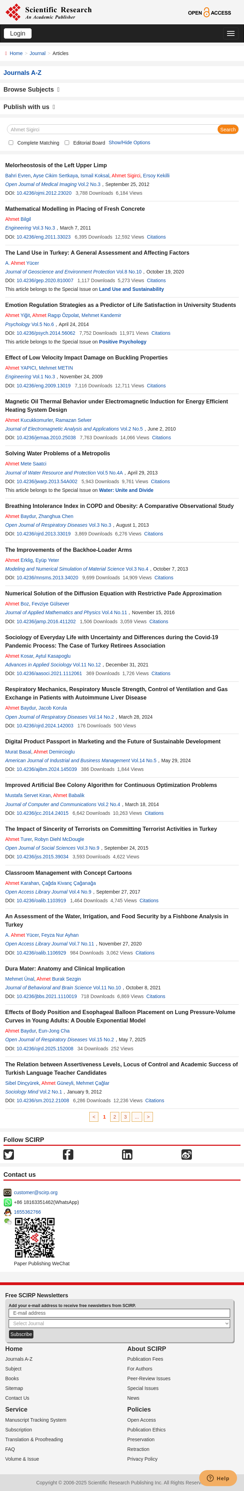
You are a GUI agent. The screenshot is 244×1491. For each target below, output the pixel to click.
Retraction (138, 1449)
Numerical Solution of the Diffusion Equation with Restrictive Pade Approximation (113, 593)
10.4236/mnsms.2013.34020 (47, 577)
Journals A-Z (19, 1359)
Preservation (141, 1439)
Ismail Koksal (95, 175)
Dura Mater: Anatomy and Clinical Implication (65, 969)
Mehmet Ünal (19, 979)
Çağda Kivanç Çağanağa (69, 883)
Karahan (22, 883)
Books (12, 1378)
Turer (18, 839)
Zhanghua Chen (56, 516)
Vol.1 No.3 (44, 376)
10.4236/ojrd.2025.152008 (45, 1048)
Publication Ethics (146, 1429)
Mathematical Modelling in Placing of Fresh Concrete (75, 209)
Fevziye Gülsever (50, 604)
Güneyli (57, 1083)
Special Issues (142, 1388)
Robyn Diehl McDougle (59, 839)
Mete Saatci (25, 463)
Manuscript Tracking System (35, 1420)
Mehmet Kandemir (101, 315)
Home (16, 53)
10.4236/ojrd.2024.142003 (45, 725)
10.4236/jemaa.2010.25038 (46, 437)
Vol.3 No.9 (88, 848)
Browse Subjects (31, 89)
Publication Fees (145, 1359)
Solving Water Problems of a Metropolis (57, 453)
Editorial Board (89, 143)
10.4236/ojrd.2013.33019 (44, 533)
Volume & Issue (22, 1459)
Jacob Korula (53, 708)
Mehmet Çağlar (92, 1083)
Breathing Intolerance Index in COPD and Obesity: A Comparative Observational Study (119, 506)
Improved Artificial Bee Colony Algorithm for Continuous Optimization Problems (111, 785)
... (137, 1117)
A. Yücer (22, 263)
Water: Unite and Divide (126, 490)
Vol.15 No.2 (101, 1039)
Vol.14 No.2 (101, 717)
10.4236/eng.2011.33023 (44, 237)
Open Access (141, 1420)
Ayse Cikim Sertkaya (55, 175)
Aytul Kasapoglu (53, 656)
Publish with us (29, 106)
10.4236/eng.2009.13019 (44, 385)
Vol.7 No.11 (81, 944)
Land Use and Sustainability (131, 289)
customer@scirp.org (35, 1192)
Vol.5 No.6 (42, 324)
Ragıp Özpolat (55, 315)
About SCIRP (146, 1348)
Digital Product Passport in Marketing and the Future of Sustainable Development (113, 741)
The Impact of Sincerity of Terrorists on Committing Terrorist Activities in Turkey (111, 829)
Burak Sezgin (58, 979)
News (133, 1398)
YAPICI (20, 368)
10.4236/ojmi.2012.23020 (44, 193)
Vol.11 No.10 (107, 987)
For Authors (139, 1369)
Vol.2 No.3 (89, 184)
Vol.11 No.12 (87, 664)
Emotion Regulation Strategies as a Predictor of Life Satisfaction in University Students (120, 305)
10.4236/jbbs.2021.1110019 (47, 996)
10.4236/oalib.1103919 (41, 900)
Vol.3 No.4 (137, 569)
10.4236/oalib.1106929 (41, 953)
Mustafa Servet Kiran (28, 795)
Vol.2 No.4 (109, 804)
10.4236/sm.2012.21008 (43, 1100)
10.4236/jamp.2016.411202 (46, 621)
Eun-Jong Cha (54, 1031)
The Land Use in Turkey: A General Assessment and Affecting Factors (97, 253)
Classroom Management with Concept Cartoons (68, 873)
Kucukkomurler (29, 420)
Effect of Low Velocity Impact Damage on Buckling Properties (86, 358)
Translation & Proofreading (34, 1439)
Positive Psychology (122, 342)
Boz (17, 604)
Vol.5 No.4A (110, 473)
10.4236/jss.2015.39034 (42, 856)
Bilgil (18, 219)
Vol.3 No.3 (44, 228)
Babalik (68, 795)
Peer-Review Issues (149, 1378)
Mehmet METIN (56, 368)
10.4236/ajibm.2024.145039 (47, 769)
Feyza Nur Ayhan (60, 935)
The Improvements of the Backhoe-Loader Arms (68, 550)
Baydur (20, 516)
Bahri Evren (18, 175)
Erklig (19, 560)
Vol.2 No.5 (131, 429)
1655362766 (27, 1212)
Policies (139, 1409)
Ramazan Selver (74, 420)
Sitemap (14, 1388)
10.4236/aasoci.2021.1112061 (49, 673)
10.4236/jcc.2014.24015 (42, 813)
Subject (13, 1369)
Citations (156, 237)
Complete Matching (38, 143)
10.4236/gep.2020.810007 (45, 280)
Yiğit (17, 315)
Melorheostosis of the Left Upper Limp (56, 165)
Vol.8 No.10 (128, 272)
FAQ (10, 1449)
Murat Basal (18, 752)
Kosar (19, 656)
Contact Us (17, 1398)
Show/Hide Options (129, 142)
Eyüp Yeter (47, 560)
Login (17, 33)
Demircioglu (54, 752)
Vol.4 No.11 (114, 612)
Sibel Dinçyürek (22, 1083)
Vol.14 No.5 (143, 760)
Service (16, 1409)
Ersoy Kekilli (156, 175)
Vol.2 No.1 (51, 1092)
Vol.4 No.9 (80, 892)
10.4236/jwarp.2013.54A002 (47, 481)
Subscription (18, 1429)
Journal (38, 53)
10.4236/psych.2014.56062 (46, 333)
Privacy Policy (142, 1459)
